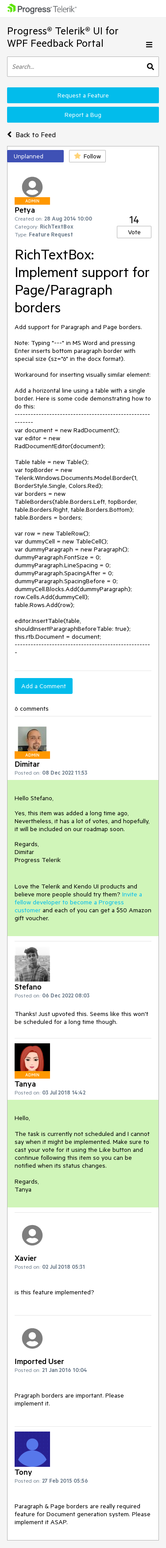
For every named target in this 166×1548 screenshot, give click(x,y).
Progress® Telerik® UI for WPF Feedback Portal (63, 36)
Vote (134, 232)
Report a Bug (83, 115)
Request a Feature (83, 95)
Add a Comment (43, 686)
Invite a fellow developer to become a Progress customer (78, 902)
